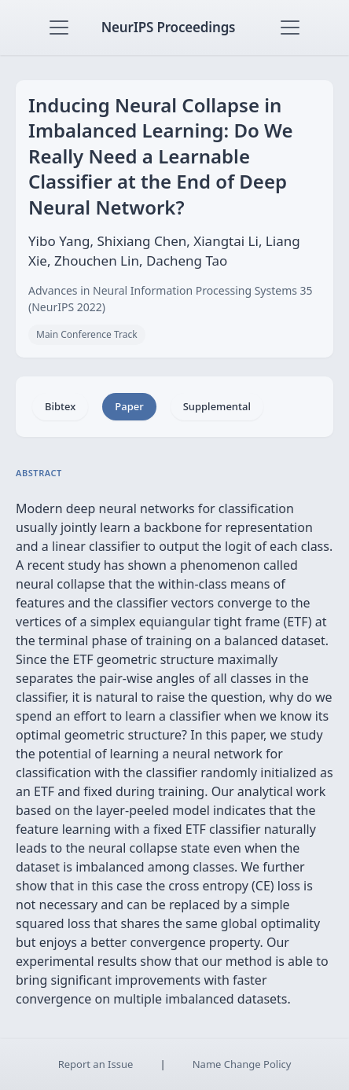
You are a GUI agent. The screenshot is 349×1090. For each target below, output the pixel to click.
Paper (129, 406)
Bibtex (60, 406)
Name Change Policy (242, 1064)
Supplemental (217, 406)
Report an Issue (96, 1064)
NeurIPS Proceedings (168, 27)
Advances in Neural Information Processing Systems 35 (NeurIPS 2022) (170, 298)
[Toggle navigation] (59, 27)
